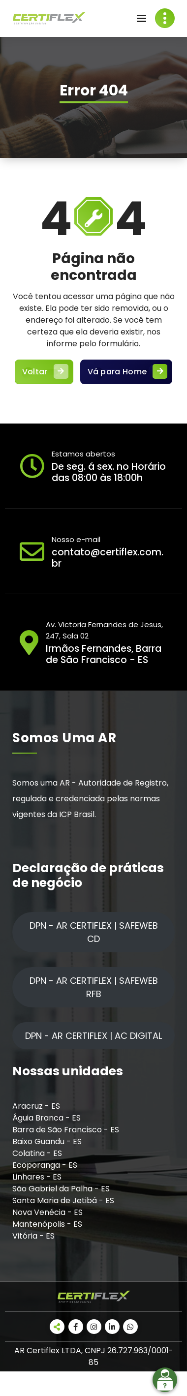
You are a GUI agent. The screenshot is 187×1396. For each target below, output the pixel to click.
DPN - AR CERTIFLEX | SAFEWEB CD (94, 932)
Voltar (44, 372)
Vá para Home (126, 372)
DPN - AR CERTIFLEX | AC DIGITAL (93, 1036)
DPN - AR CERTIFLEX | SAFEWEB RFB (94, 987)
